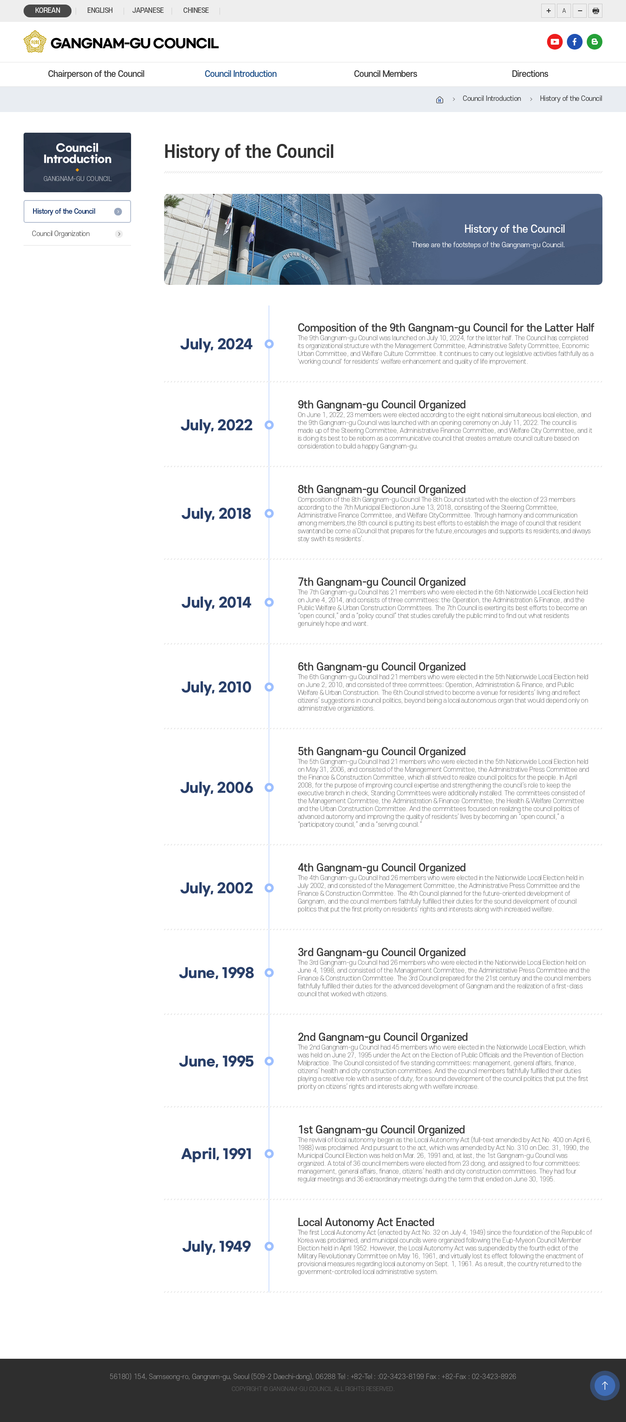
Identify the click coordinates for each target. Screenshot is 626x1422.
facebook (575, 42)
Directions (530, 74)
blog (594, 42)
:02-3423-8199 (401, 1377)
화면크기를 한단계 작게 (580, 11)
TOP (605, 1385)
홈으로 (440, 100)
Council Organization (60, 234)
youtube (555, 42)
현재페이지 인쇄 (595, 11)
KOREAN (47, 10)
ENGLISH (100, 10)
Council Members (385, 74)
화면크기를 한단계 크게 (548, 11)
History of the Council (64, 211)
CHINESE (196, 10)
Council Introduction (241, 74)
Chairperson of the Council (96, 74)
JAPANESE (147, 10)
